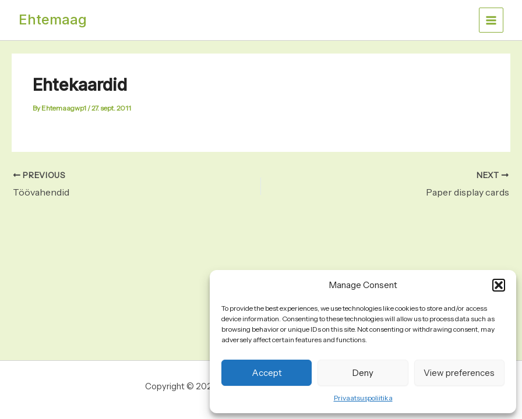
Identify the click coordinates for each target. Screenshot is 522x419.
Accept (267, 372)
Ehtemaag (53, 19)
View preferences (459, 372)
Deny (362, 372)
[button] (499, 285)
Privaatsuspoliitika (363, 397)
